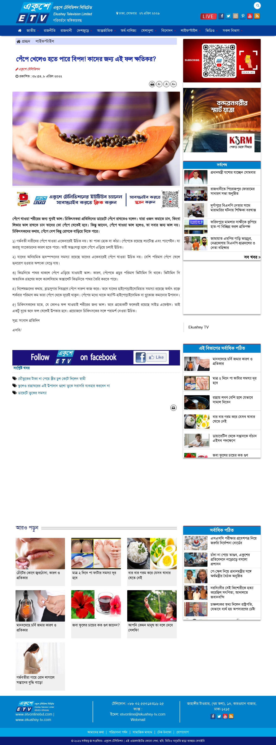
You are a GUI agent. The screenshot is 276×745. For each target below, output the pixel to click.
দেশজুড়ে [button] (84, 30)
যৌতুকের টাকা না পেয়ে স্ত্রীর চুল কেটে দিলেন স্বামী (52, 378)
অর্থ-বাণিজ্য (128, 30)
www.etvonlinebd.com (34, 714)
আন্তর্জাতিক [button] (106, 30)
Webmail (138, 719)
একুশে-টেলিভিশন (113, 741)
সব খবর (252, 257)
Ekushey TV (198, 327)
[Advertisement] (96, 472)
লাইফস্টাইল (45, 41)
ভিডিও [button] (212, 30)
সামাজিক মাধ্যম (142, 732)
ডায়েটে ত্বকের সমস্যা (32, 392)
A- (159, 84)
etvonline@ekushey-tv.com (142, 714)
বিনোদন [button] (168, 30)
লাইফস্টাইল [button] (191, 30)
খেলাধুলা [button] (148, 30)
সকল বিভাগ (232, 30)
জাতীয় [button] (33, 30)
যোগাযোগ (182, 732)
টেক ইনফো (164, 732)
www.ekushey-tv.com (33, 719)
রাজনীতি (50, 30)
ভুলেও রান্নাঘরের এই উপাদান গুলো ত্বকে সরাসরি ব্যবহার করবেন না (64, 385)
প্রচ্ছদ (23, 41)
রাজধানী (66, 30)
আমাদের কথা (96, 732)
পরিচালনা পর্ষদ (118, 732)
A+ (173, 84)
